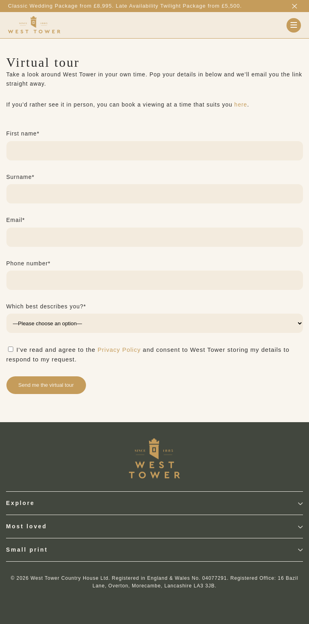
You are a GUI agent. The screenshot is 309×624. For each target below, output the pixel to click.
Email (15, 220)
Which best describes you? (46, 306)
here (240, 104)
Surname (20, 177)
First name (23, 133)
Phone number (28, 263)
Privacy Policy (119, 349)
